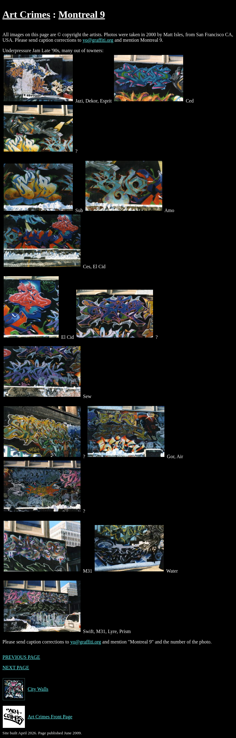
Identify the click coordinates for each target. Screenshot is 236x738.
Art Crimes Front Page (37, 716)
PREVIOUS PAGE (21, 657)
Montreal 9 (81, 14)
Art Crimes (26, 14)
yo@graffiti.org (98, 40)
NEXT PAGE (15, 667)
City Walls (25, 689)
